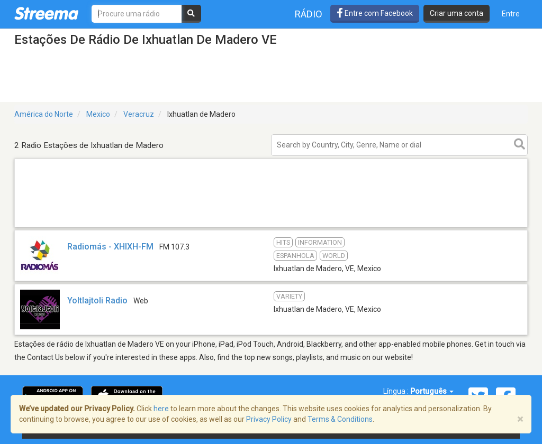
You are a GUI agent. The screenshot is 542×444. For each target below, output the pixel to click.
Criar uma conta (456, 13)
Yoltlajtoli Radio (97, 300)
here (161, 408)
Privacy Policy (269, 419)
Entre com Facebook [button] (375, 13)
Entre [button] (511, 14)
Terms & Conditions (340, 419)
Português (432, 391)
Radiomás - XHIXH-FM (110, 247)
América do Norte (43, 114)
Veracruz (138, 114)
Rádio (308, 14)
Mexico (98, 114)
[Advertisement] (271, 226)
